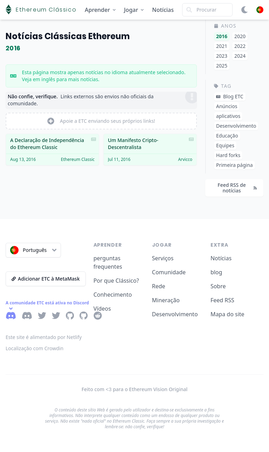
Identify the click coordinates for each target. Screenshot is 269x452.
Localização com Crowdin (34, 348)
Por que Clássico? (116, 280)
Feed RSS (222, 300)
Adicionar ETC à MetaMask (46, 278)
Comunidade (169, 272)
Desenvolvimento (175, 314)
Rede (158, 286)
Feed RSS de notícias (237, 188)
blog (216, 272)
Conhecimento (113, 294)
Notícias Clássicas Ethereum (68, 36)
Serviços (163, 258)
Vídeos (102, 308)
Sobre (218, 286)
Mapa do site (227, 314)
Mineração (166, 300)
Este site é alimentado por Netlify (44, 337)
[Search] (207, 9)
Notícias (163, 10)
